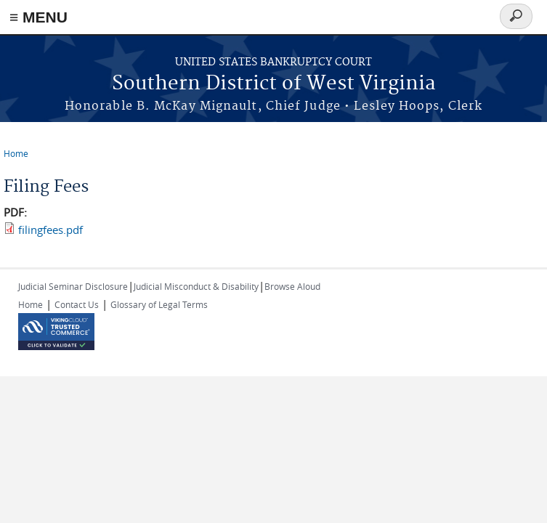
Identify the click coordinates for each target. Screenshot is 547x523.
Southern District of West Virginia (274, 84)
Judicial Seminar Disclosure (73, 286)
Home (16, 153)
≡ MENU (38, 17)
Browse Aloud (292, 286)
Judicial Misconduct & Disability (196, 286)
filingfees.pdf (50, 229)
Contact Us (76, 304)
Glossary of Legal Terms (159, 304)
